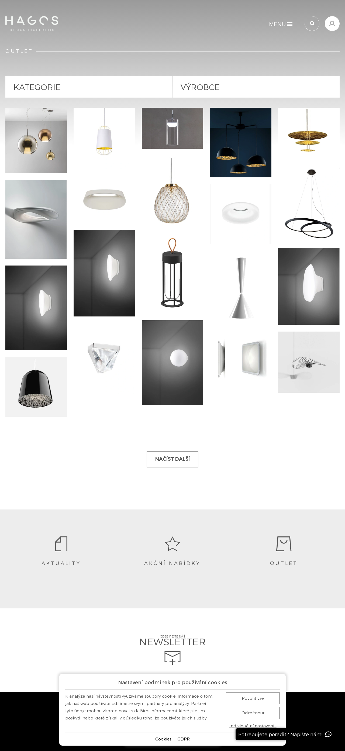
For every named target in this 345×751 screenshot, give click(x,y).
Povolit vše (253, 698)
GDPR (183, 738)
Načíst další (172, 459)
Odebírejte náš (172, 649)
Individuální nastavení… (253, 726)
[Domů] (31, 23)
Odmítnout (253, 712)
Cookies (163, 738)
